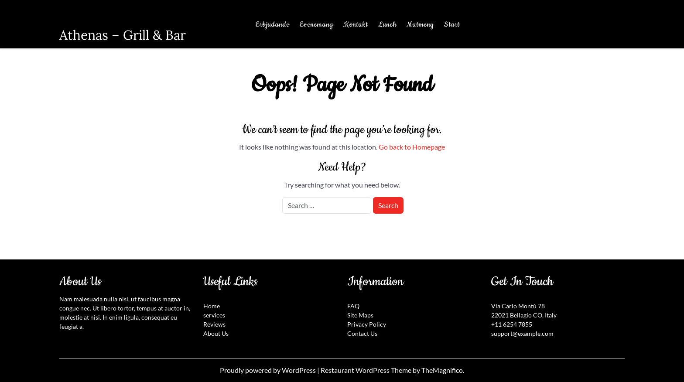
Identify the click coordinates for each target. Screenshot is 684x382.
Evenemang (316, 24)
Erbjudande (273, 24)
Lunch (387, 24)
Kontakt (355, 24)
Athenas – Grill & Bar (122, 35)
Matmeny (420, 24)
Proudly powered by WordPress (268, 370)
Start (452, 24)
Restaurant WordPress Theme (367, 370)
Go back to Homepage (412, 147)
